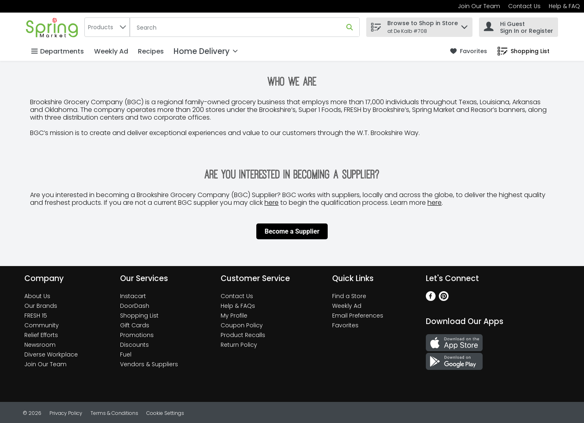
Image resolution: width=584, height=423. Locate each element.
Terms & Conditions (114, 413)
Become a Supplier (291, 231)
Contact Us (524, 6)
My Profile (234, 315)
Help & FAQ (564, 6)
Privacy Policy (65, 413)
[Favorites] (469, 51)
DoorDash (134, 306)
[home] (53, 27)
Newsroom (40, 345)
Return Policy (239, 345)
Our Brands (40, 306)
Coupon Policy (242, 325)
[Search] (244, 27)
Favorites (345, 325)
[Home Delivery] (206, 51)
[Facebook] (431, 298)
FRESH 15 (35, 315)
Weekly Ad (111, 51)
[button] (464, 25)
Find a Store (349, 296)
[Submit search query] (349, 27)
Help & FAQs (238, 306)
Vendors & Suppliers (149, 364)
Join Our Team (479, 6)
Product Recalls (243, 335)
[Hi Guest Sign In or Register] (518, 27)
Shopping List (139, 315)
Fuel (125, 354)
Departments (57, 51)
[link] (469, 51)
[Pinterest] (444, 298)
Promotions (137, 335)
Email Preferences (357, 315)
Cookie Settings (165, 413)
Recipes (151, 51)
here (271, 202)
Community (41, 325)
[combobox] (107, 27)
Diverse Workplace (51, 354)
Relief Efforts (41, 335)
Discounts (134, 345)
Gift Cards (134, 325)
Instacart (133, 296)
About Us (37, 296)
